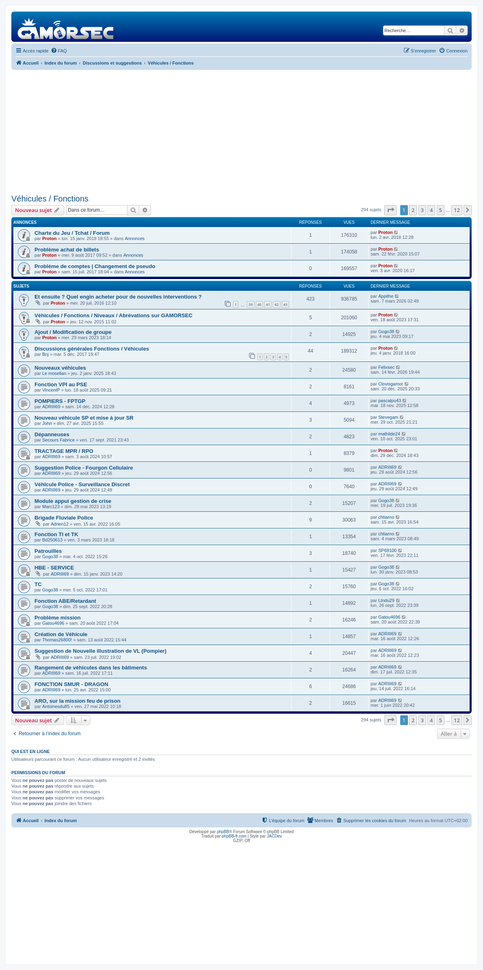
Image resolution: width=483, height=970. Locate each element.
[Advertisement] (241, 131)
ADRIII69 (51, 406)
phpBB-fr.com (234, 836)
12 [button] (457, 210)
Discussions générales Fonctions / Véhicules (91, 349)
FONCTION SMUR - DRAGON (71, 684)
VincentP (51, 390)
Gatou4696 (53, 623)
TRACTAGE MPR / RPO (63, 451)
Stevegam (388, 417)
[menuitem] (59, 51)
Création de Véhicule (60, 634)
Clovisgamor (390, 383)
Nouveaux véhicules (60, 368)
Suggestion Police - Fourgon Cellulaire (83, 468)
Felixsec (386, 367)
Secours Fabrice (58, 439)
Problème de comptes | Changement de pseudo (94, 266)
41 (268, 304)
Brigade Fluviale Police (63, 518)
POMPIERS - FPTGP (59, 401)
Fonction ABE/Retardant (65, 601)
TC (38, 584)
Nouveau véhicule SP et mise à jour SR (84, 418)
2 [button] (413, 210)
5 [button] (440, 210)
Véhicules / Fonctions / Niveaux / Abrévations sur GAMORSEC (113, 315)
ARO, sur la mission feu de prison (77, 701)
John (47, 423)
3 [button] (422, 210)
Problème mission (57, 618)
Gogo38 (386, 331)
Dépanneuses (51, 434)
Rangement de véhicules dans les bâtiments (90, 668)
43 (285, 304)
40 (259, 304)
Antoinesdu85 (55, 706)
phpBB (223, 831)
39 (250, 304)
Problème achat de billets (66, 250)
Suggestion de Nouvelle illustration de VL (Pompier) (100, 651)
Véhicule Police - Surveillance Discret (82, 484)
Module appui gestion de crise (72, 501)
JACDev (274, 836)
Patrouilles (48, 551)
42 (276, 304)
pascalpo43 (389, 400)
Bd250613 (52, 539)
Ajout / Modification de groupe (73, 332)
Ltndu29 (386, 600)
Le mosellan (54, 373)
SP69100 (387, 550)
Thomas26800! (57, 639)
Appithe (385, 296)
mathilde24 (389, 433)
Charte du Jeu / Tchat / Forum (72, 233)
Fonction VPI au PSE (60, 384)
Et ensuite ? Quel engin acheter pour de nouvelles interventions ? (118, 297)
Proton (49, 238)
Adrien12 (60, 524)
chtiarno (386, 517)
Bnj (45, 354)
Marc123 (51, 506)
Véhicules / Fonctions (49, 198)
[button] (390, 210)
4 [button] (431, 210)
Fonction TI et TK (56, 534)
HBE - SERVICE (54, 568)
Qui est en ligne (30, 751)
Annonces (134, 238)
